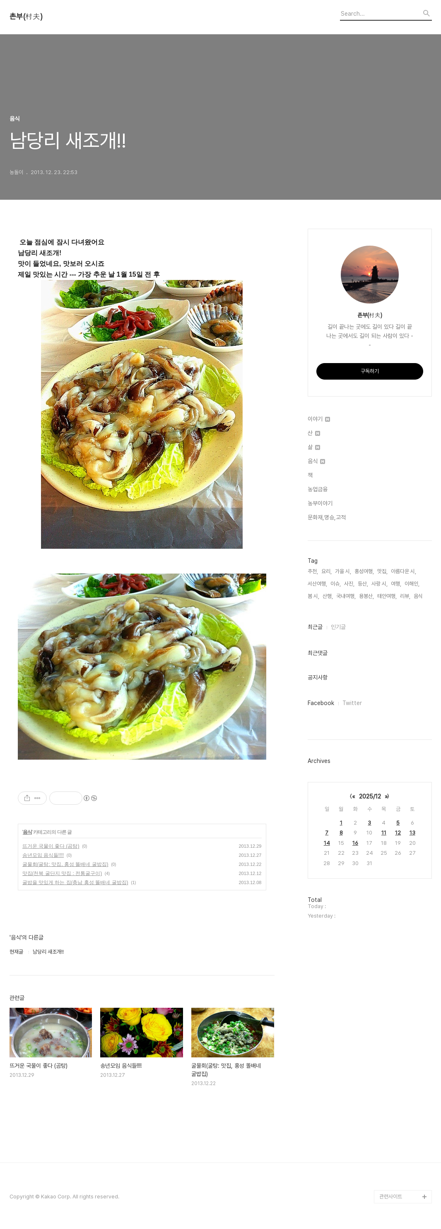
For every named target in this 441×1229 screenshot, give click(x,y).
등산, (363, 584)
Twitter (352, 703)
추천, (313, 571)
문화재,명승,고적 (327, 517)
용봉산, (366, 596)
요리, (326, 571)
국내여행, (346, 596)
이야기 (319, 419)
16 (355, 843)
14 (327, 843)
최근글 (315, 627)
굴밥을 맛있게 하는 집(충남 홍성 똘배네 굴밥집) (75, 882)
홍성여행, (364, 571)
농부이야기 (320, 503)
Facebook (321, 703)
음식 (27, 832)
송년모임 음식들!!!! (43, 855)
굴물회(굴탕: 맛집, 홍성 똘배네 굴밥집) (65, 864)
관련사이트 (390, 1196)
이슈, (335, 584)
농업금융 (318, 489)
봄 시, (313, 596)
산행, (328, 596)
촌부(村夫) (26, 16)
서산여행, (317, 584)
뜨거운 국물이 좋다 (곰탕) (51, 846)
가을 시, (343, 571)
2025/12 (370, 796)
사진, (349, 584)
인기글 (338, 627)
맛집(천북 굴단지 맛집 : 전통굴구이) (62, 873)
